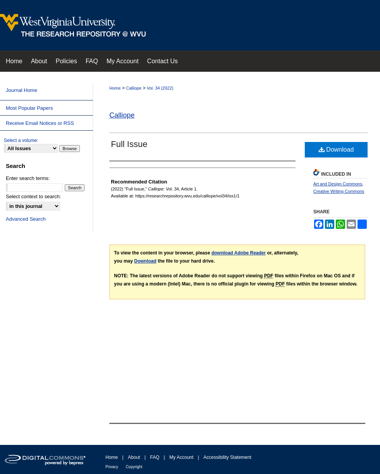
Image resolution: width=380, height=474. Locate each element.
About (134, 457)
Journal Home (21, 90)
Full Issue (129, 144)
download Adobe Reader (238, 253)
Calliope (134, 88)
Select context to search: (33, 196)
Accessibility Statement (227, 457)
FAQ (154, 457)
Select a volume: (21, 140)
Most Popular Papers (29, 108)
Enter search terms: (28, 178)
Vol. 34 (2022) (160, 88)
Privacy (111, 467)
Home (115, 88)
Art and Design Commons (337, 184)
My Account (181, 457)
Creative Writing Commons (338, 191)
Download (336, 149)
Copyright (134, 467)
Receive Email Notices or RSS (40, 123)
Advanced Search (26, 219)
